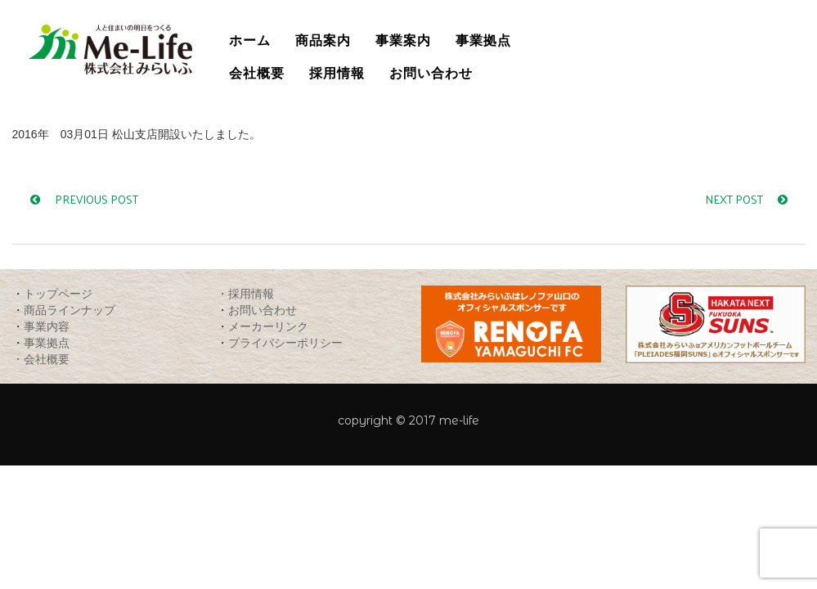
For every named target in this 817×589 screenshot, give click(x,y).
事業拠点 (47, 342)
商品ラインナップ (69, 309)
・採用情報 (245, 293)
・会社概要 (41, 358)
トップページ (58, 293)
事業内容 (47, 326)
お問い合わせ (262, 309)
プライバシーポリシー (285, 342)
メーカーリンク (268, 326)
